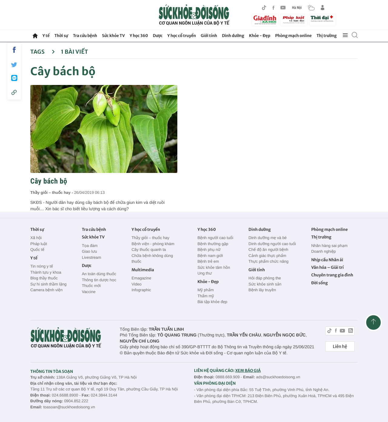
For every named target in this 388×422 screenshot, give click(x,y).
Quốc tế (37, 249)
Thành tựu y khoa (45, 272)
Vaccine (88, 291)
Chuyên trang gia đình (332, 275)
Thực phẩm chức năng (269, 261)
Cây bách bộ (48, 181)
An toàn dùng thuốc (99, 274)
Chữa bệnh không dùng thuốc (152, 258)
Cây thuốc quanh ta (149, 249)
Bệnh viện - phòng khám (153, 243)
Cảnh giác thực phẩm (267, 255)
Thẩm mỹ (205, 296)
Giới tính (209, 35)
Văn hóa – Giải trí (327, 267)
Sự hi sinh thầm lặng (48, 284)
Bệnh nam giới (210, 255)
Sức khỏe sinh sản (265, 284)
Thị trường (326, 35)
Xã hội (36, 237)
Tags (42, 51)
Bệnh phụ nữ (208, 249)
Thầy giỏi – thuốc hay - (52, 192)
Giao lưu (89, 251)
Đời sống (319, 283)
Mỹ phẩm (205, 290)
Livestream (91, 257)
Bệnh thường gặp (212, 243)
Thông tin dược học (99, 280)
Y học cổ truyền (181, 35)
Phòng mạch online (293, 35)
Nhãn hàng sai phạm (329, 245)
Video (137, 284)
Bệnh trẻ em (208, 261)
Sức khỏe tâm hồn (213, 267)
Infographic (141, 290)
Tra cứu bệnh (85, 35)
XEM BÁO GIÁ (248, 370)
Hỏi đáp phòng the (265, 278)
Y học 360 (139, 35)
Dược (157, 35)
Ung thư (204, 273)
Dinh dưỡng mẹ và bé (268, 237)
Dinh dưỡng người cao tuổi (272, 243)
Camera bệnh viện (46, 290)
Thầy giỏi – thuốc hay (150, 237)
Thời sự (61, 35)
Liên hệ (340, 346)
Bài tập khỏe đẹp (212, 301)
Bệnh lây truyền (262, 290)
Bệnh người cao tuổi (215, 237)
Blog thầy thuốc (44, 278)
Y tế (45, 35)
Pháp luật (38, 243)
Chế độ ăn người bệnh (268, 249)
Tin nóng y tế (41, 266)
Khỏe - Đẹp (259, 35)
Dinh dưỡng (233, 35)
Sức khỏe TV (113, 35)
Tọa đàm (90, 245)
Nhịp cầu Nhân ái (327, 260)
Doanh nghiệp (323, 251)
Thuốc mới (91, 285)
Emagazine (141, 278)
